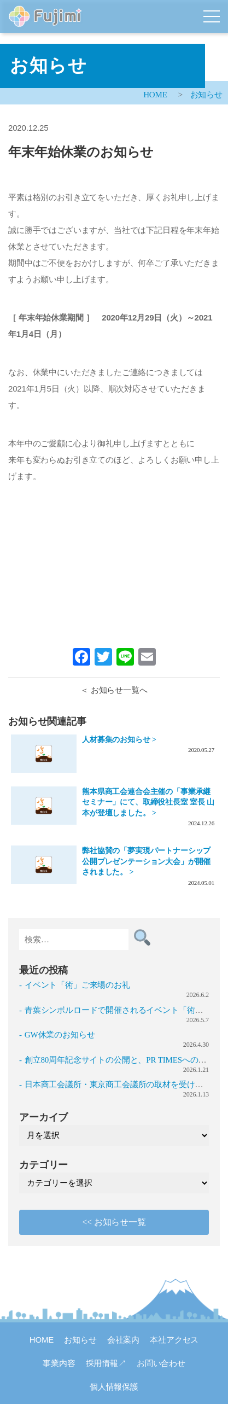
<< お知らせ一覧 (114, 1222)
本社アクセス (174, 1339)
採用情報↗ (106, 1363)
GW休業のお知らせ (60, 1034)
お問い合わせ (161, 1363)
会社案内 (123, 1339)
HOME (155, 94)
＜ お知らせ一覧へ (113, 690)
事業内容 (59, 1363)
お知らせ (206, 94)
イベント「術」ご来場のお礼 (77, 985)
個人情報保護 (114, 1386)
